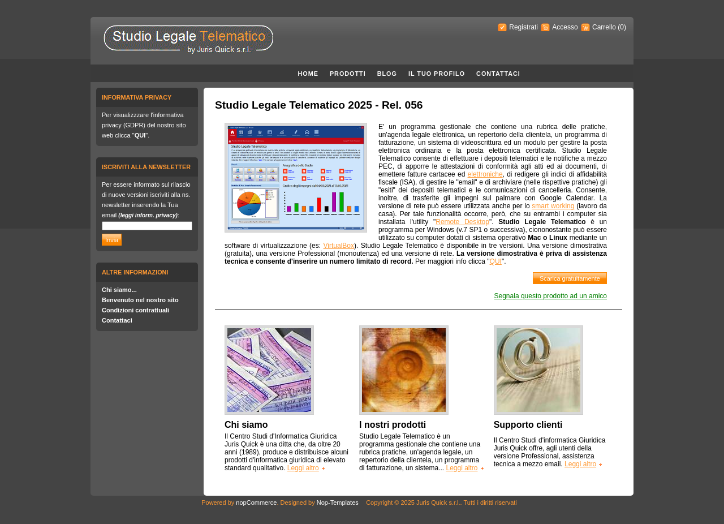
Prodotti (348, 73)
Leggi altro (303, 468)
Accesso (565, 27)
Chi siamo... (119, 289)
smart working (553, 206)
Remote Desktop (462, 222)
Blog (387, 73)
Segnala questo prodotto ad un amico (550, 296)
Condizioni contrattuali (135, 310)
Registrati (523, 27)
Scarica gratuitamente (570, 278)
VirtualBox (339, 246)
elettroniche (485, 174)
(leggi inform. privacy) (147, 215)
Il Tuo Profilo (436, 73)
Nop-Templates (338, 502)
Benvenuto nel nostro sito (140, 300)
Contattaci (498, 73)
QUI (140, 135)
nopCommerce (256, 502)
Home (308, 73)
